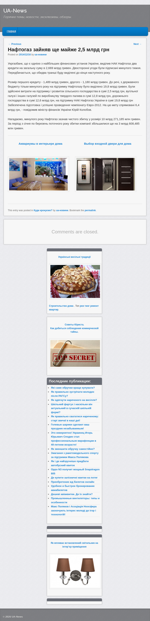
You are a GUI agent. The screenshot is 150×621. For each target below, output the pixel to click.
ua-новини (41, 54)
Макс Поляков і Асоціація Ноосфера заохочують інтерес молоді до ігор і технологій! (73, 510)
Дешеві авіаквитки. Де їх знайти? (72, 494)
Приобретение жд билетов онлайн (72, 481)
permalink (90, 210)
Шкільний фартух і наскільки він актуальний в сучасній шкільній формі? (71, 408)
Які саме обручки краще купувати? (73, 387)
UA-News (15, 11)
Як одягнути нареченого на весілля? (74, 400)
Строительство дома (61, 306)
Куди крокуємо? (43, 210)
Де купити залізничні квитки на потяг (74, 477)
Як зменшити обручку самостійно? (73, 448)
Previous (14, 44)
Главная (11, 31)
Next (138, 44)
